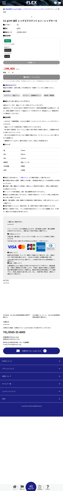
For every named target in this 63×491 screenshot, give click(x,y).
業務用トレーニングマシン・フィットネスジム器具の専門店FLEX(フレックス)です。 (31, 3)
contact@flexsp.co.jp (14, 419)
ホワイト (8, 125)
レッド (7, 131)
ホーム (15, 487)
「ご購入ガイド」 (24, 252)
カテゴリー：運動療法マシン (32, 170)
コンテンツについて (9, 466)
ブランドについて (8, 443)
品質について (6, 451)
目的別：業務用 (49, 170)
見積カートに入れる (31, 151)
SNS (3, 473)
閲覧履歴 (39, 487)
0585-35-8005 (17, 406)
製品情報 (9, 9)
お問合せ (47, 487)
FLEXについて (7, 435)
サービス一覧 (6, 458)
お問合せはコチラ (10, 159)
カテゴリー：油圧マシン (12, 170)
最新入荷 (22, 487)
